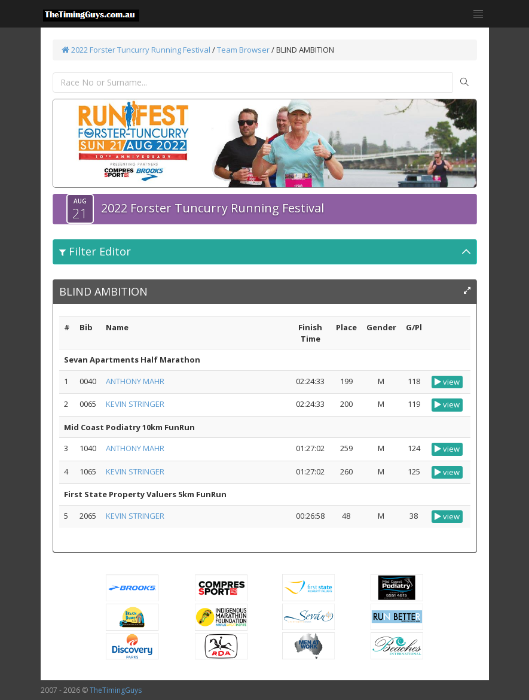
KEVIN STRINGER (135, 403)
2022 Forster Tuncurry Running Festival (136, 49)
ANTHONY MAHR (135, 381)
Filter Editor (95, 251)
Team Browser (243, 49)
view (447, 381)
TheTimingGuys (116, 690)
